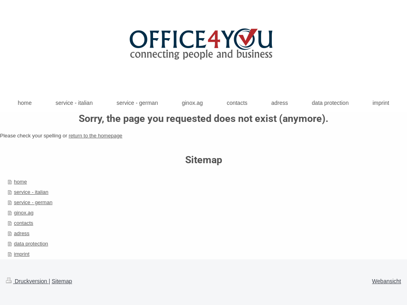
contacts (23, 223)
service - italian (31, 192)
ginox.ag (23, 213)
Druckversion (27, 281)
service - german (33, 202)
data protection (31, 244)
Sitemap (62, 281)
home (20, 182)
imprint (21, 254)
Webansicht (386, 281)
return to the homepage (95, 136)
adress (21, 233)
